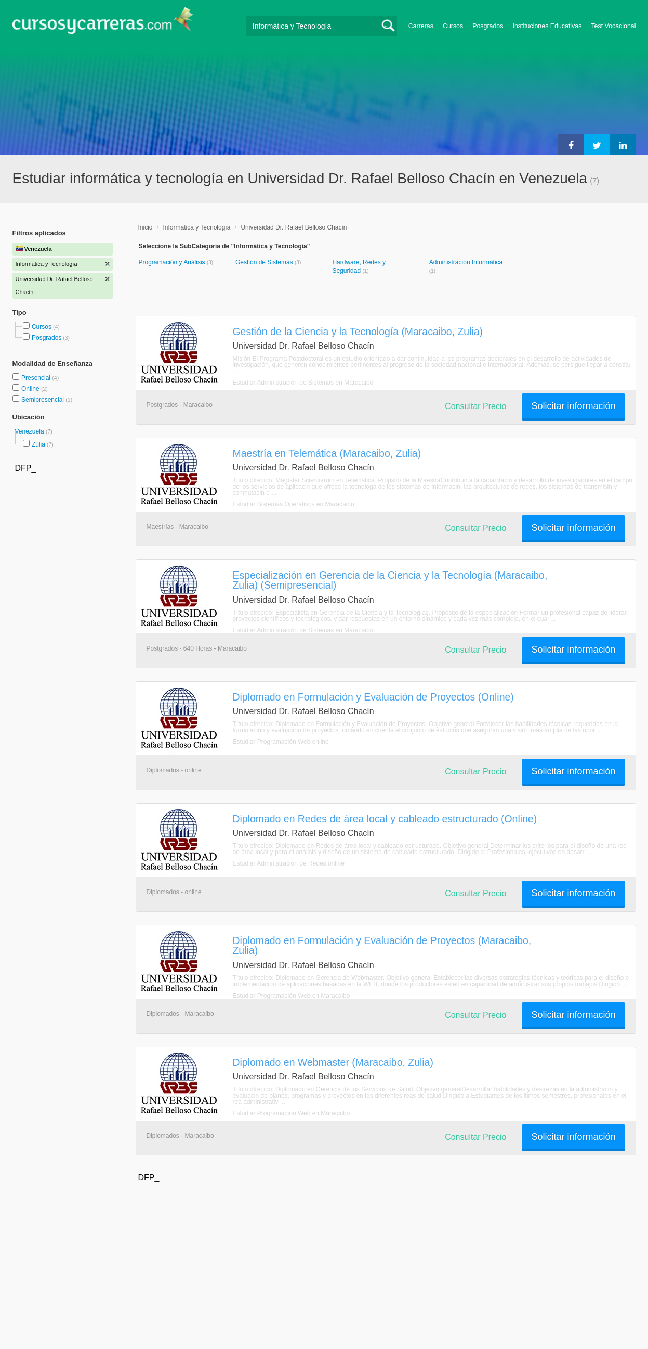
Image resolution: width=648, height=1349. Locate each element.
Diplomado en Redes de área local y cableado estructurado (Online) (385, 818)
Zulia (38, 444)
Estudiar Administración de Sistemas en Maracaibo (303, 382)
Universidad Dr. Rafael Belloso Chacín (294, 227)
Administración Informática (465, 262)
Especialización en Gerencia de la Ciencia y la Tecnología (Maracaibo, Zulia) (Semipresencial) (390, 580)
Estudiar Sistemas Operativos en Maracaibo (293, 504)
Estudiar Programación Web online (281, 741)
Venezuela (30, 431)
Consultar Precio (475, 406)
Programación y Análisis (173, 262)
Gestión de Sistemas (265, 262)
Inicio (145, 227)
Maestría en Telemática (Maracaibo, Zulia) (327, 453)
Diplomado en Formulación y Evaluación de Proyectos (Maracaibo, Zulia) (382, 945)
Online (31, 388)
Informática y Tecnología (197, 227)
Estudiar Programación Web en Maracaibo (291, 995)
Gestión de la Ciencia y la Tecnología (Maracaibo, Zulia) (358, 331)
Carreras (420, 26)
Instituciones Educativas (546, 26)
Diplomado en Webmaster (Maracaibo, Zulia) (333, 1062)
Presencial (36, 377)
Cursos (453, 26)
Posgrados (487, 26)
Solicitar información (573, 406)
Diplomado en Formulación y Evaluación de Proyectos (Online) (373, 697)
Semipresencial (43, 399)
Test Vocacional (613, 26)
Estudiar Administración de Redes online (289, 863)
